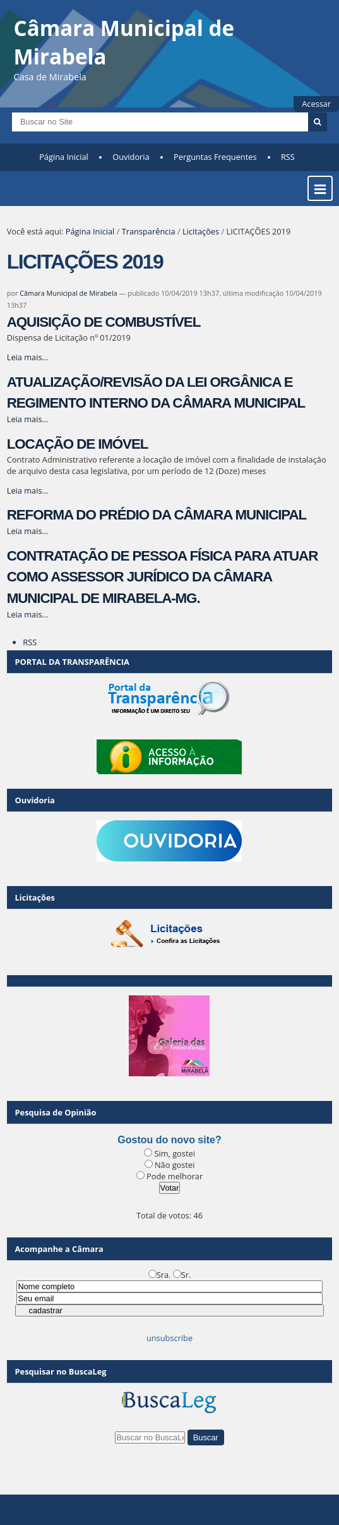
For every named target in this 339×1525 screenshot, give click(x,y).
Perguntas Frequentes (215, 156)
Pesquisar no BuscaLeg (61, 1371)
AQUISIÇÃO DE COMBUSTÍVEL (104, 322)
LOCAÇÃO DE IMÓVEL (77, 444)
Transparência (148, 231)
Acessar (316, 103)
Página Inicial (63, 156)
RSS (288, 156)
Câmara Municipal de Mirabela (68, 293)
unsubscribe (169, 1338)
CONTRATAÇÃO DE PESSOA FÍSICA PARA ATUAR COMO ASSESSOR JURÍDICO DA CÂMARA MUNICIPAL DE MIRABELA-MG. (162, 577)
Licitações (200, 231)
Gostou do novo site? (169, 1139)
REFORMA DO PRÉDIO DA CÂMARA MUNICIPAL (156, 515)
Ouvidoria (131, 156)
